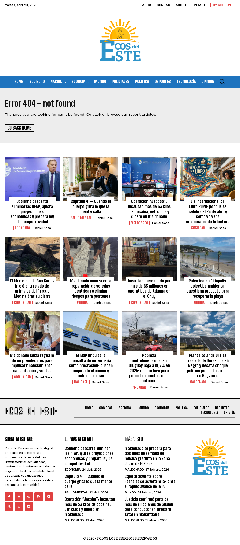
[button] (222, 81)
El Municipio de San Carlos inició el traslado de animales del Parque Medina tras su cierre (32, 288)
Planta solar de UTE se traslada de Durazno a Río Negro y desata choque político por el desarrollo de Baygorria (208, 365)
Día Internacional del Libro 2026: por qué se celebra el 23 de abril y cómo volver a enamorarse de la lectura (207, 211)
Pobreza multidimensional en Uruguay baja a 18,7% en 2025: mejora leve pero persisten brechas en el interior (149, 367)
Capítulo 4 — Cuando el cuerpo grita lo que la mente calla (91, 206)
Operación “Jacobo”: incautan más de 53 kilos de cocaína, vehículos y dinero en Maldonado (149, 208)
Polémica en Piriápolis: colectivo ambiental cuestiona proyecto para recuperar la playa (208, 288)
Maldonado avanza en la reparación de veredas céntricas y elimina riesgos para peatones (90, 288)
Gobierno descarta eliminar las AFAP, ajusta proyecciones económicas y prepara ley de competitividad (32, 211)
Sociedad (198, 228)
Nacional (81, 382)
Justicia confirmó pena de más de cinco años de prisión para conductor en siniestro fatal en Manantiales (149, 506)
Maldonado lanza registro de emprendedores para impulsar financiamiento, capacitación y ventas (32, 362)
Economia (22, 228)
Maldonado (139, 223)
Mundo (130, 492)
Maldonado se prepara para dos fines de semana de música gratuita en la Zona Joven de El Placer (148, 455)
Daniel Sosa (42, 228)
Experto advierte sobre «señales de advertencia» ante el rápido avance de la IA (150, 481)
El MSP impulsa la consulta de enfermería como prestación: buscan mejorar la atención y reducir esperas (91, 365)
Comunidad (22, 302)
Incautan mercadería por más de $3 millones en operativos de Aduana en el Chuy (149, 288)
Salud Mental (81, 217)
